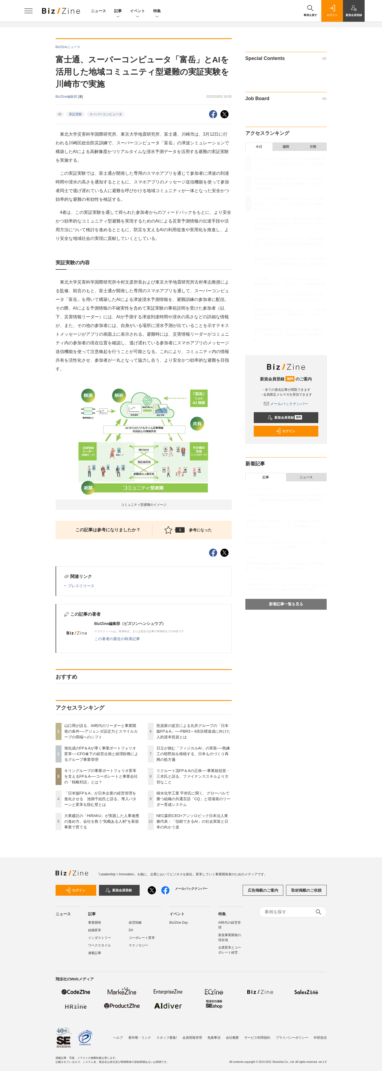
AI (59, 114)
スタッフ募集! (166, 1038)
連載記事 (94, 953)
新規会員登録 (284, 417)
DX (131, 930)
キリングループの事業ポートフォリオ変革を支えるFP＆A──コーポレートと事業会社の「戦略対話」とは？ (101, 776)
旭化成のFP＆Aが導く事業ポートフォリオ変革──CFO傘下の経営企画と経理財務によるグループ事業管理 (101, 754)
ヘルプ (118, 1038)
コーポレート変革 (142, 938)
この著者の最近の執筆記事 (117, 639)
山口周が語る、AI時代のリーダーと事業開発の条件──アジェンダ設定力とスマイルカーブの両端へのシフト (101, 731)
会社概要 (232, 1038)
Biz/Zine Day (178, 922)
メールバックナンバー (286, 404)
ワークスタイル (99, 945)
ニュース (98, 11)
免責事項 (213, 1038)
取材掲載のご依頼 (306, 890)
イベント (137, 11)
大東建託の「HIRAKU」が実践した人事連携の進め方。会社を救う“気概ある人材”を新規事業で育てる (101, 821)
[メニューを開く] (28, 11)
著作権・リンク (139, 1038)
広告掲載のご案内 (263, 890)
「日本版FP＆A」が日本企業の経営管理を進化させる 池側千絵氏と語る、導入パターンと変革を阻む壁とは (100, 799)
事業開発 (94, 922)
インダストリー (99, 938)
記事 (118, 11)
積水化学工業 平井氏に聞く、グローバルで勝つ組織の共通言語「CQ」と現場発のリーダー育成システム (193, 799)
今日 (259, 147)
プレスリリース (81, 586)
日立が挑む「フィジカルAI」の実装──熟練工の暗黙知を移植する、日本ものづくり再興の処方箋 (193, 754)
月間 (313, 147)
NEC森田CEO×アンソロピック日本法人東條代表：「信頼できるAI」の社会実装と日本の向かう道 (192, 821)
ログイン (285, 431)
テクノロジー (138, 945)
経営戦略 (135, 922)
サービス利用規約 (257, 1038)
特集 (157, 11)
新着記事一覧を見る (286, 604)
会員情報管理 (192, 1038)
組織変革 (94, 930)
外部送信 (320, 1038)
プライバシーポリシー (292, 1038)
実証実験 (75, 114)
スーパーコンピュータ (105, 114)
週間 (286, 147)
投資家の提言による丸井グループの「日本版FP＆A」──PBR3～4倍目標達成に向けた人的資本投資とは (193, 731)
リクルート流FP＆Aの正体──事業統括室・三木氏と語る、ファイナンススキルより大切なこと (193, 776)
